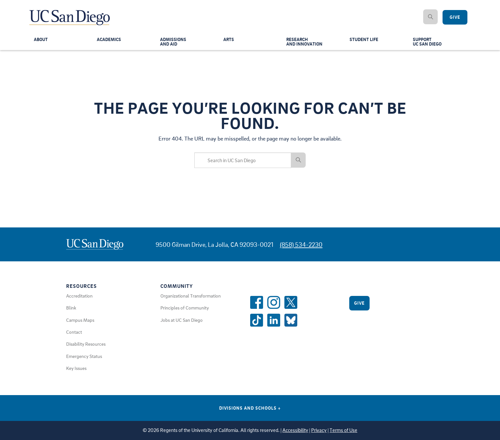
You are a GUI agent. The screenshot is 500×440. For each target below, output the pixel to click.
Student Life (364, 40)
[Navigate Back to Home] (70, 13)
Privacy (319, 430)
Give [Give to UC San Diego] (455, 17)
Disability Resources (86, 344)
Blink (71, 307)
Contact (74, 332)
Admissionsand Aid (173, 42)
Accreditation (79, 296)
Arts (228, 40)
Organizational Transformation (190, 296)
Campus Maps (80, 320)
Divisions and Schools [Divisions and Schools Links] (250, 408)
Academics (109, 40)
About (41, 40)
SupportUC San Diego (428, 42)
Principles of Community (184, 307)
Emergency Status (84, 356)
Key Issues (76, 368)
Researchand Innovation (305, 42)
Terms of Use (343, 430)
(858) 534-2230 (301, 244)
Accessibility (295, 430)
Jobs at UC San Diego (181, 320)
